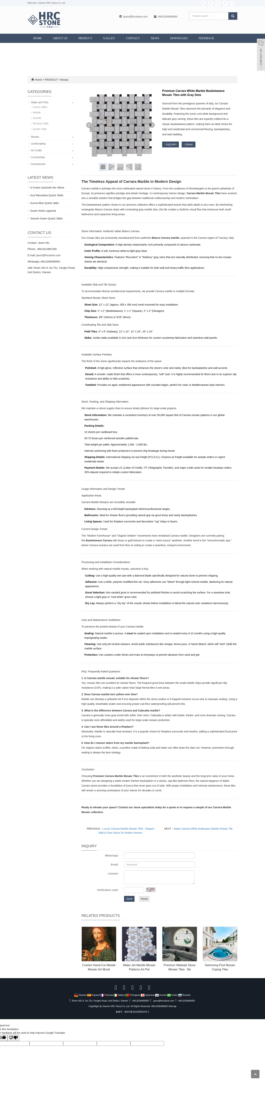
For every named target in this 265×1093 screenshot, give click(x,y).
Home (37, 38)
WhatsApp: (112, 855)
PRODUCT (85, 38)
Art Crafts (36, 150)
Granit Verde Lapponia (43, 210)
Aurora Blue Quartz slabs (44, 203)
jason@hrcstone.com (135, 16)
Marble (37, 112)
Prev (89, 125)
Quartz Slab (39, 129)
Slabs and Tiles (39, 102)
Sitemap (172, 1006)
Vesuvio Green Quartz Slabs (46, 218)
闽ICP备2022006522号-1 (137, 1012)
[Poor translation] (13, 1038)
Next (152, 125)
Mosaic (64, 79)
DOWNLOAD (179, 38)
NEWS (155, 38)
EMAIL (188, 144)
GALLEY (109, 38)
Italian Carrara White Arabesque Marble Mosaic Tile (203, 828)
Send (129, 898)
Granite (37, 118)
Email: (115, 864)
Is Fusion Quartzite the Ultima (47, 187)
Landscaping (38, 143)
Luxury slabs (40, 106)
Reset (144, 898)
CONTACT (133, 38)
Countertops (38, 157)
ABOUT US (60, 38)
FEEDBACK (206, 38)
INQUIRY (170, 144)
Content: (113, 873)
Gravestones (38, 164)
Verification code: (108, 889)
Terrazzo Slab (41, 123)
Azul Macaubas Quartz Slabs (46, 195)
